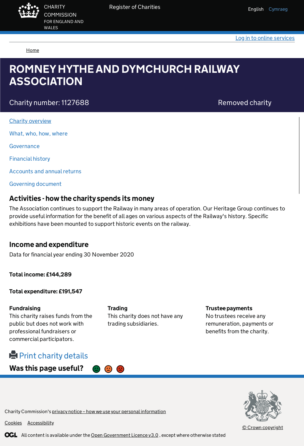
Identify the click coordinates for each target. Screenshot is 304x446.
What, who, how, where (38, 133)
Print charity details (48, 355)
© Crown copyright (262, 427)
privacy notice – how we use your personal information (109, 411)
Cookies (13, 423)
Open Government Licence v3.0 (124, 435)
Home (32, 50)
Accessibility (40, 423)
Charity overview (30, 120)
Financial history (29, 158)
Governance (24, 146)
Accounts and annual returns (45, 171)
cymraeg (278, 9)
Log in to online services (265, 37)
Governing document (35, 183)
